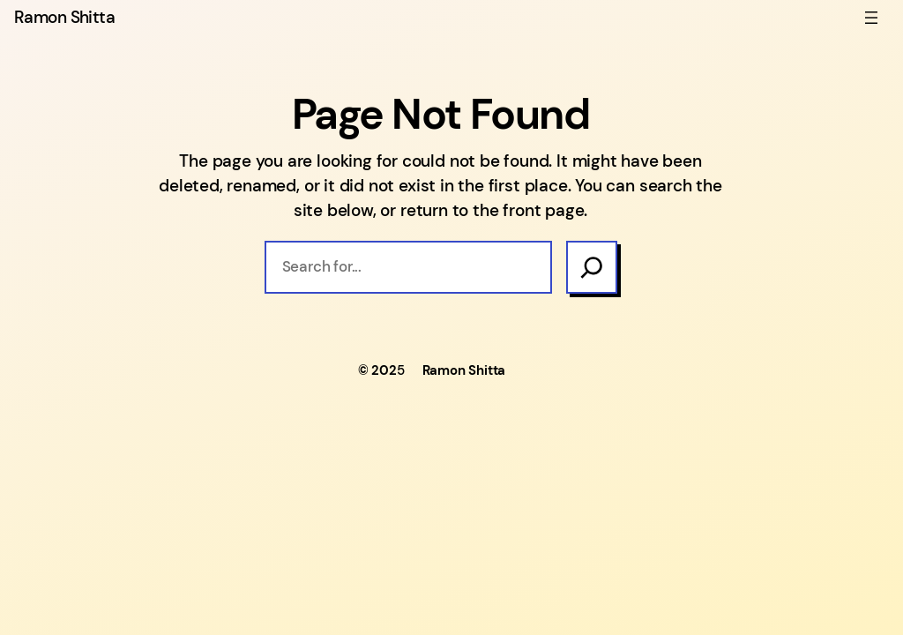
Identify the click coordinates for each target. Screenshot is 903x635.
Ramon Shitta (64, 17)
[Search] (591, 267)
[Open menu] (871, 17)
